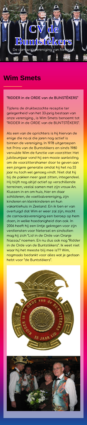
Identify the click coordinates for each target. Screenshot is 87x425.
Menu (43, 15)
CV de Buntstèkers (43, 35)
